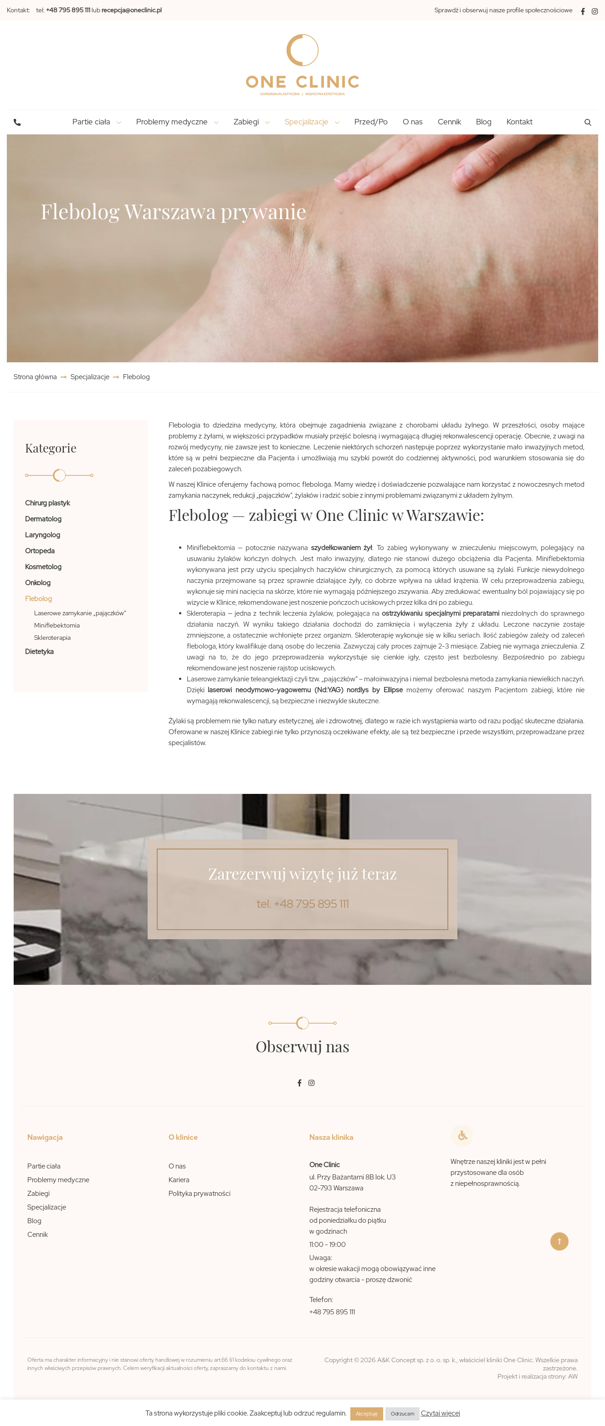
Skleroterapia (52, 637)
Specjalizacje (90, 376)
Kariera (179, 1179)
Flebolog (38, 598)
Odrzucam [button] (402, 1414)
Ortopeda (40, 551)
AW (573, 1376)
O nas (413, 122)
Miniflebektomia (57, 625)
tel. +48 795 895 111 (302, 903)
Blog (484, 122)
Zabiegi (38, 1193)
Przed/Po (371, 122)
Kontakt (520, 122)
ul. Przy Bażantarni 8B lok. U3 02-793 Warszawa (352, 1183)
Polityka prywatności (200, 1193)
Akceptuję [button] (367, 1414)
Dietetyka (39, 651)
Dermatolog (43, 519)
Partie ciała (44, 1166)
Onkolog (38, 582)
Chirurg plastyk (47, 503)
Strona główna (36, 376)
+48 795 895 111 (332, 1312)
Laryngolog (42, 535)
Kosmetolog (43, 566)
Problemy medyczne (58, 1179)
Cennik (449, 122)
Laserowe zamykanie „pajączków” (80, 613)
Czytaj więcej (440, 1413)
